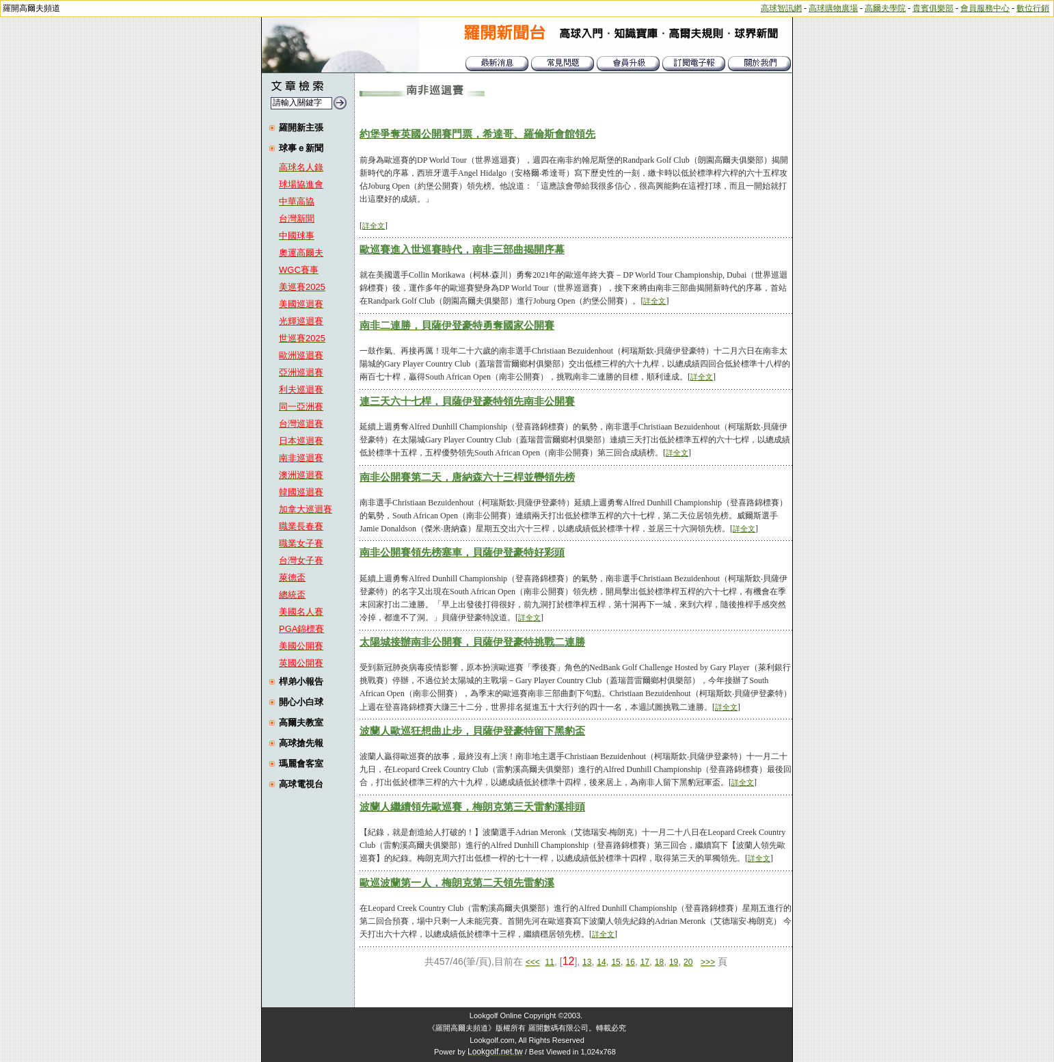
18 (659, 962)
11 (549, 962)
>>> (708, 962)
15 (615, 962)
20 (688, 962)
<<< (533, 962)
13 (586, 962)
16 (630, 962)
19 (673, 962)
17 (644, 962)
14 (601, 962)
